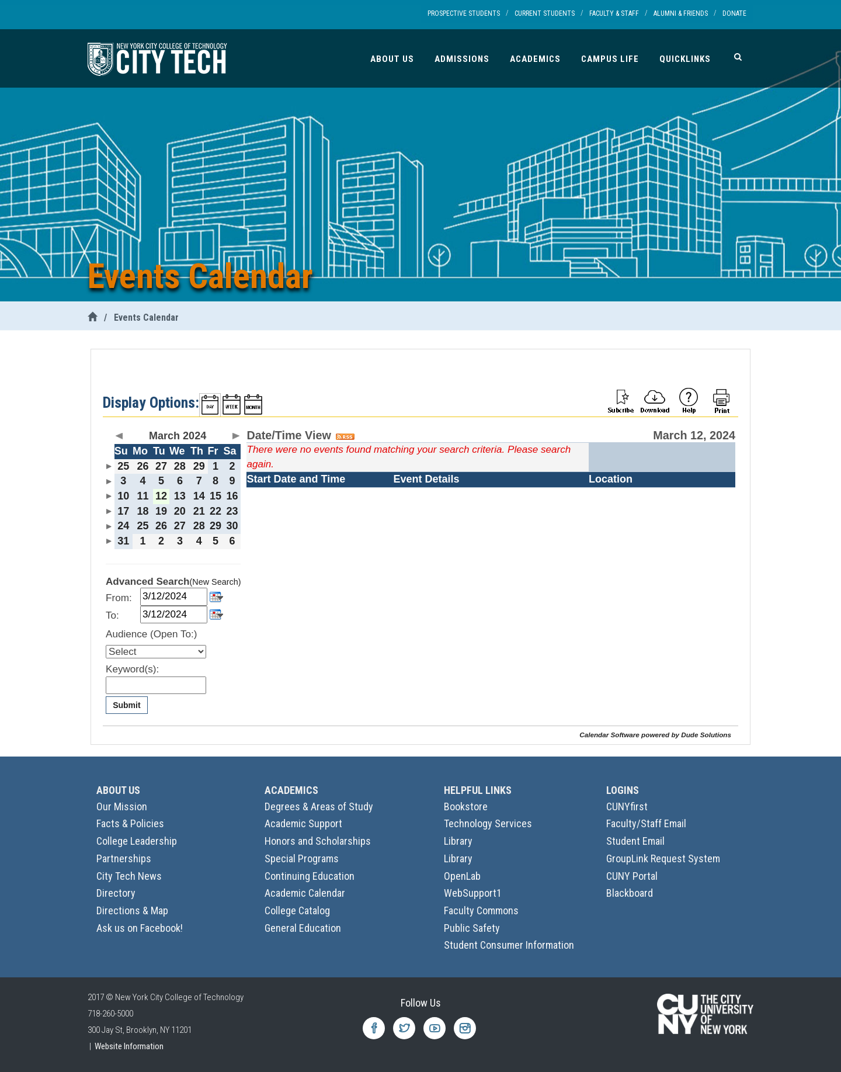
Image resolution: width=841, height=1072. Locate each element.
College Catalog (297, 910)
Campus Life (610, 59)
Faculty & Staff (614, 13)
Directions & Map (132, 910)
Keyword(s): (132, 669)
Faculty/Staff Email (646, 823)
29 (199, 466)
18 (142, 511)
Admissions (462, 59)
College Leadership (136, 841)
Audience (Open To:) (151, 634)
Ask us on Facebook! (139, 928)
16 (232, 496)
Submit (126, 705)
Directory (115, 893)
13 (180, 496)
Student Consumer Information (509, 945)
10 (123, 496)
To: (112, 615)
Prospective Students (464, 13)
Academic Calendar (305, 893)
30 (232, 526)
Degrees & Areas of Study (319, 806)
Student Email (635, 841)
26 (142, 466)
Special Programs (302, 858)
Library (458, 841)
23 (232, 511)
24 (123, 526)
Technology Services (488, 823)
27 (161, 466)
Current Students (545, 13)
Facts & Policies (130, 823)
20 (180, 511)
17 (123, 511)
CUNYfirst (627, 806)
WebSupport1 (473, 893)
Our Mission (121, 806)
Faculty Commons (481, 910)
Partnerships (123, 858)
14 (199, 496)
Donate (734, 13)
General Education (303, 928)
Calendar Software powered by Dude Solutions (655, 734)
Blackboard (629, 893)
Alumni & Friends (681, 13)
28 (180, 466)
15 (215, 496)
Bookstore (466, 806)
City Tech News (129, 876)
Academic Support (303, 823)
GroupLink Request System (663, 858)
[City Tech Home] (92, 317)
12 (161, 496)
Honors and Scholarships (318, 841)
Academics (535, 59)
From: (119, 597)
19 (161, 511)
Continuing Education (310, 876)
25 (123, 466)
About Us (392, 59)
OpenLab (462, 876)
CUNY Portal (632, 876)
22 (215, 511)
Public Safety (472, 928)
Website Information (129, 1046)
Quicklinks (685, 59)
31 (123, 541)
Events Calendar (146, 317)
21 (199, 511)
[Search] (737, 57)
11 (142, 496)
